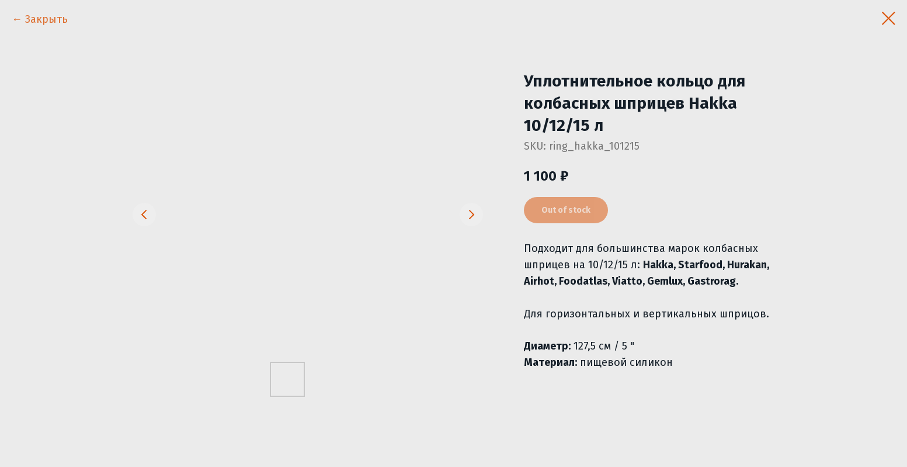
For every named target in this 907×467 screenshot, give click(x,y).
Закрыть (46, 19)
